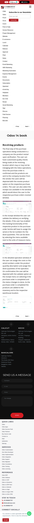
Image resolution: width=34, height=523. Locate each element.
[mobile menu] (30, 7)
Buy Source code (6, 434)
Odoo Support (5, 459)
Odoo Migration (6, 461)
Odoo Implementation (7, 454)
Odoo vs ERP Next (7, 484)
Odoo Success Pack (7, 429)
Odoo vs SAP (5, 480)
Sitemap (4, 443)
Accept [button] (6, 520)
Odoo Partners (6, 431)
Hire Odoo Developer (7, 452)
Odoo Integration (6, 457)
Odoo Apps (5, 427)
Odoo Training (6, 466)
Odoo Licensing (6, 468)
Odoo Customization (7, 450)
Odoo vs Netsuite (6, 487)
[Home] (8, 8)
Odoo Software (6, 477)
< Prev (17, 126)
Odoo (3, 424)
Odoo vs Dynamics (7, 482)
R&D (3, 438)
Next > (27, 126)
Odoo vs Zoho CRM (7, 494)
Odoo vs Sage (6, 489)
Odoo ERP (5, 475)
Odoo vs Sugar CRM (7, 491)
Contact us (5, 436)
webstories (5, 441)
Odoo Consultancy (7, 464)
